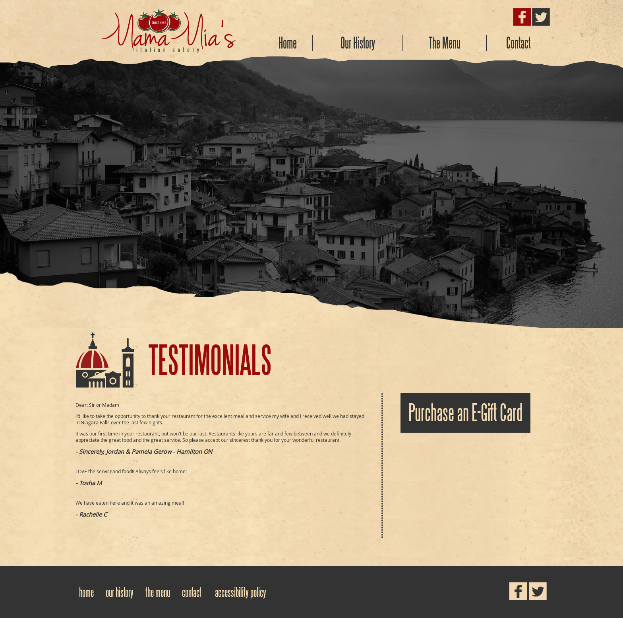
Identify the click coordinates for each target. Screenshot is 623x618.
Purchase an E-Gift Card (465, 413)
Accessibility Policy (240, 592)
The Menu (444, 43)
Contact (518, 43)
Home (288, 43)
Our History (358, 43)
